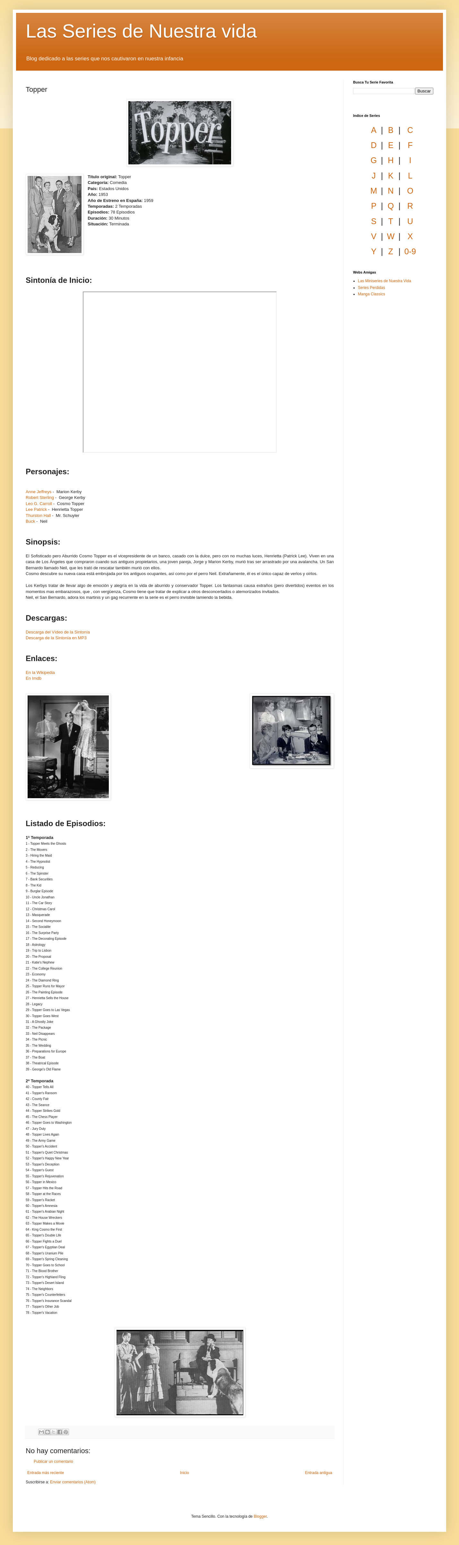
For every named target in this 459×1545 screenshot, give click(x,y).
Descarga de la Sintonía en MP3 (56, 637)
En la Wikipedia (40, 672)
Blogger (260, 1516)
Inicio (184, 1473)
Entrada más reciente (45, 1473)
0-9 (410, 251)
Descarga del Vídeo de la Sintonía (58, 632)
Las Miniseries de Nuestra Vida (384, 281)
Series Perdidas (371, 287)
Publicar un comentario (53, 1461)
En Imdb (33, 678)
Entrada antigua (318, 1473)
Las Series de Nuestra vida (141, 31)
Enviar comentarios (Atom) (73, 1482)
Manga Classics (371, 294)
